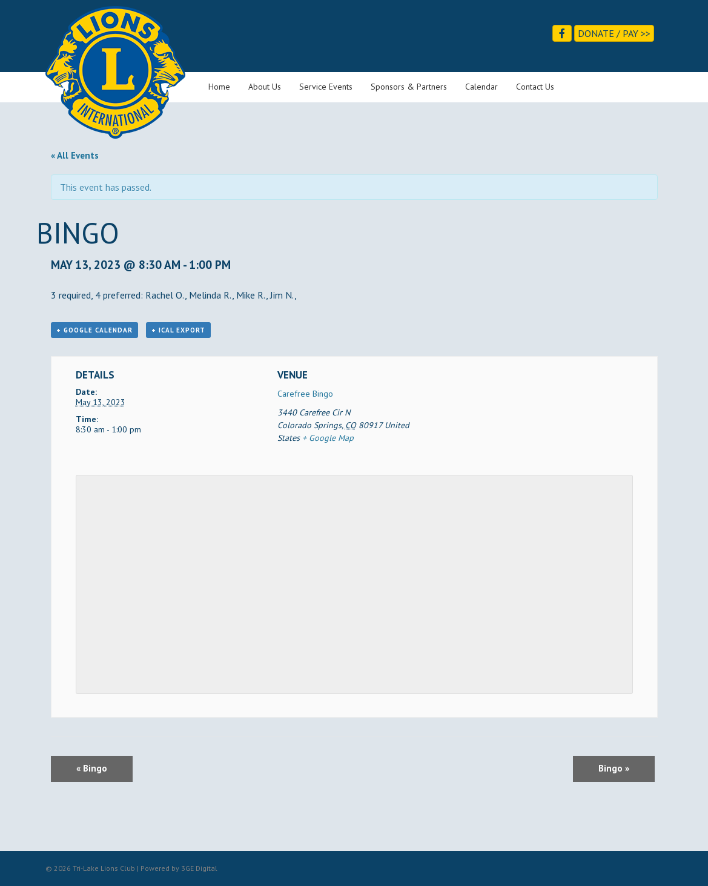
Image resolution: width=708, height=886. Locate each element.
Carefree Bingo (305, 393)
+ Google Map (328, 437)
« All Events (75, 155)
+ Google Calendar (94, 330)
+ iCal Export (178, 330)
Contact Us (535, 86)
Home (219, 86)
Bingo (91, 768)
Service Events (325, 86)
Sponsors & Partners (409, 86)
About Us (264, 86)
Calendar (481, 86)
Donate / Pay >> (614, 33)
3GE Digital (199, 868)
